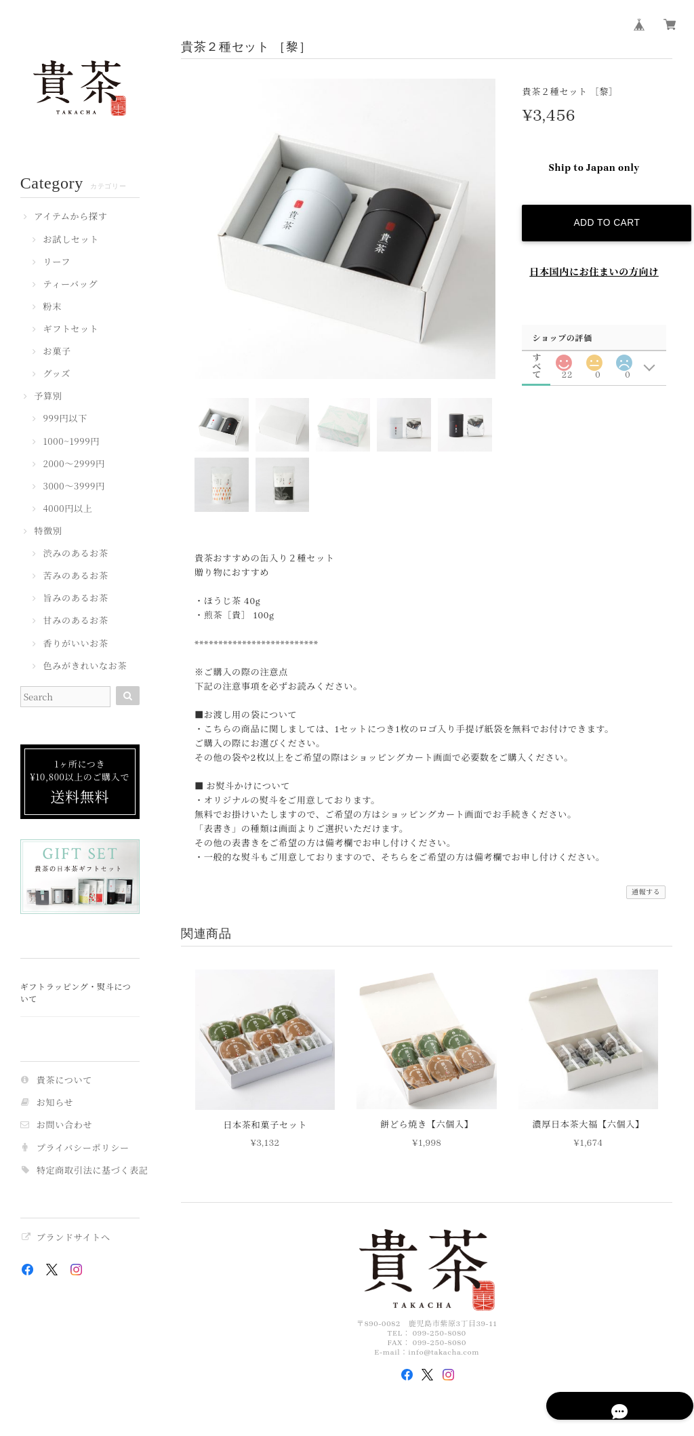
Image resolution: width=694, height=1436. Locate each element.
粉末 (52, 307)
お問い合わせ (65, 1125)
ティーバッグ (70, 284)
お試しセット (71, 240)
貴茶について (64, 1080)
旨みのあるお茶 (75, 598)
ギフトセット (70, 329)
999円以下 (65, 419)
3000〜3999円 (73, 486)
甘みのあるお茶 (75, 621)
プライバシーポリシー (83, 1148)
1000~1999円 (71, 442)
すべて (537, 349)
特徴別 (48, 531)
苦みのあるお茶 (75, 576)
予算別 (48, 396)
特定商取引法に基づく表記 (92, 1171)
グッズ (56, 374)
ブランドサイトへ (73, 1238)
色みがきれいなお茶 (85, 666)
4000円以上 (67, 509)
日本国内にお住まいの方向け (594, 264)
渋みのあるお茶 (75, 554)
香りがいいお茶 (75, 644)
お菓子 (56, 351)
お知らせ (55, 1103)
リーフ (56, 262)
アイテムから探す (70, 217)
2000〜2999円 (73, 464)
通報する (646, 892)
